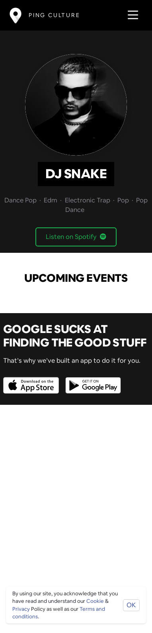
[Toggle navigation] (130, 15)
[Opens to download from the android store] (91, 379)
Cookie (95, 601)
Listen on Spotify (76, 237)
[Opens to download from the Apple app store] (32, 379)
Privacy (21, 609)
